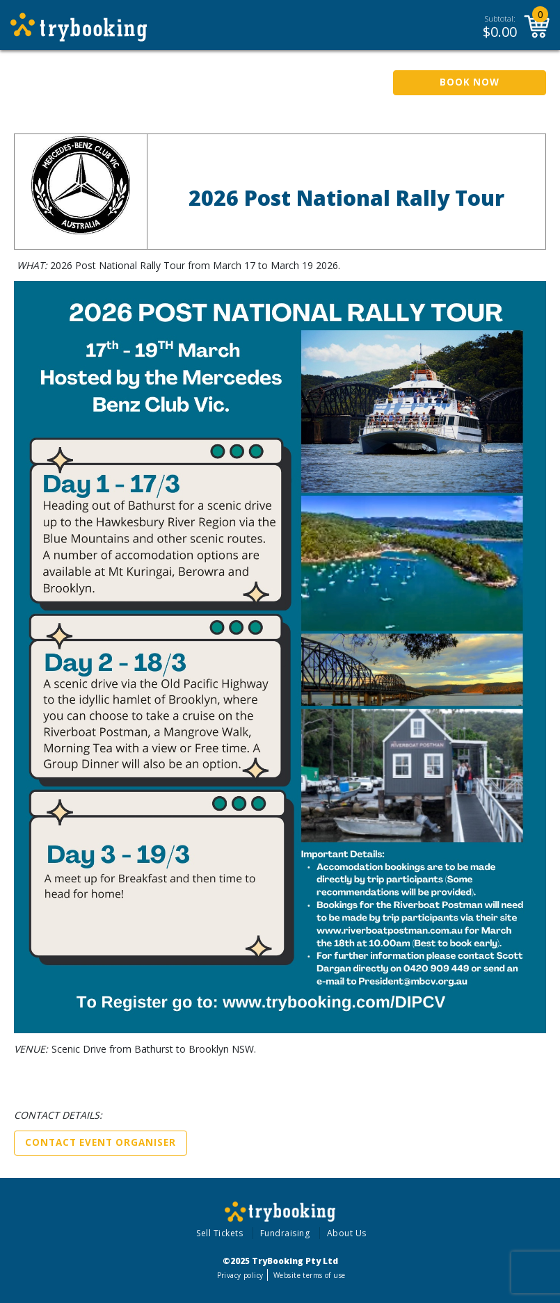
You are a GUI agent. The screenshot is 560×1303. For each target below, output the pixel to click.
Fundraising (285, 1233)
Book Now (469, 82)
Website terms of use (309, 1275)
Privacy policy (240, 1275)
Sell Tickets (219, 1233)
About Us (347, 1233)
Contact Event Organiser (100, 1142)
